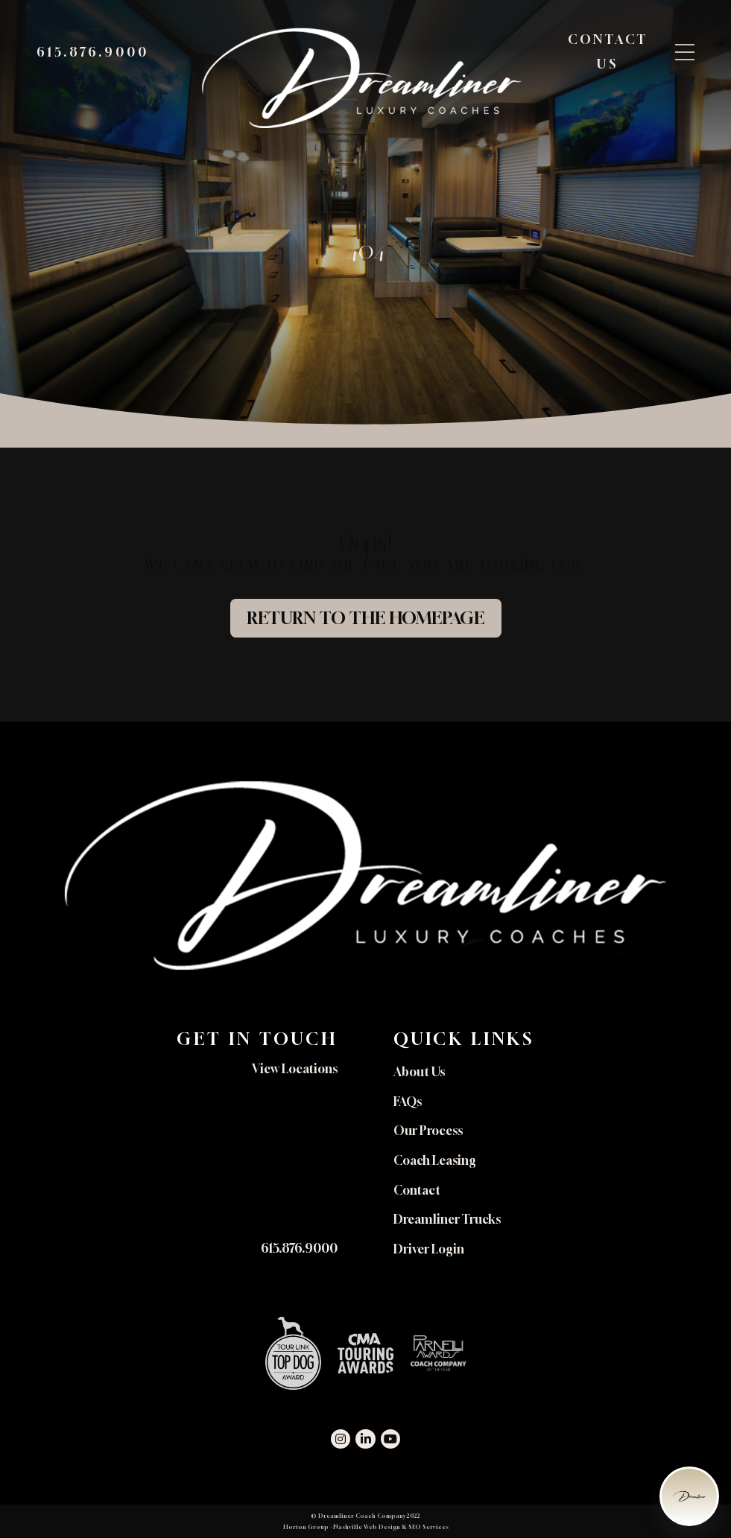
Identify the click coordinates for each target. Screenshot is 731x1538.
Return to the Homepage (365, 618)
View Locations (295, 1068)
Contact (416, 1190)
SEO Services (428, 1527)
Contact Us (607, 52)
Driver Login (428, 1249)
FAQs (407, 1101)
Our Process (428, 1130)
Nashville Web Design (366, 1527)
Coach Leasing (434, 1160)
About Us (419, 1071)
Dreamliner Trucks (447, 1219)
